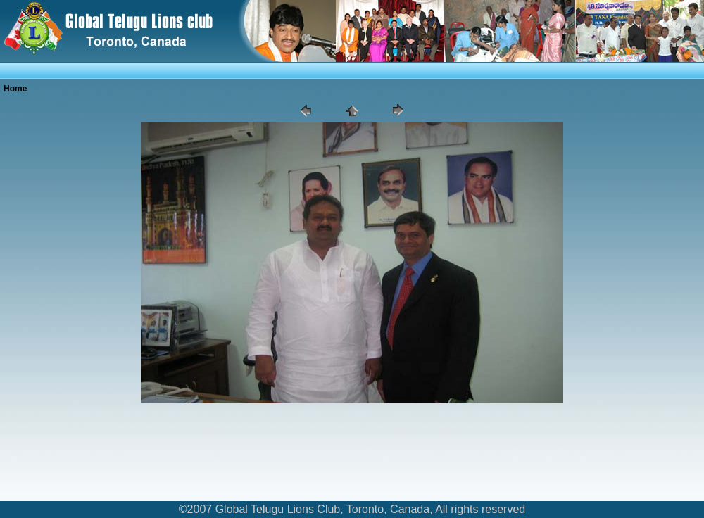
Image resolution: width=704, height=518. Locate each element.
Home (15, 89)
